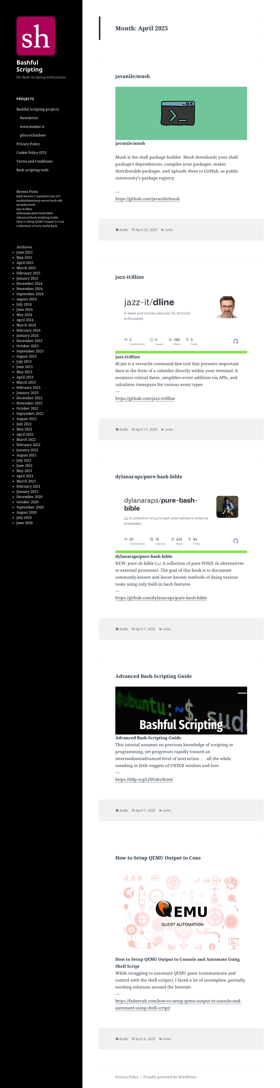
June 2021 (24, 465)
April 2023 (25, 377)
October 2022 (27, 408)
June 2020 (24, 522)
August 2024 (26, 299)
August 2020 (26, 512)
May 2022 (24, 429)
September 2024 (29, 294)
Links (169, 229)
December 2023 (29, 340)
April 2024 (25, 320)
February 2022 (28, 444)
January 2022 (27, 450)
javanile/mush (25, 205)
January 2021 (27, 491)
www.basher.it (32, 126)
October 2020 (27, 502)
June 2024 (24, 309)
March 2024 (26, 325)
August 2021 (26, 455)
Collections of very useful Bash (36, 226)
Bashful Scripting (29, 65)
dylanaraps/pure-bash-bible (34, 213)
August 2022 (26, 418)
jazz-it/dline (24, 209)
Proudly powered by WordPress (169, 1077)
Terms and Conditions (34, 161)
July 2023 (24, 361)
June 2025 (24, 252)
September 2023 (29, 351)
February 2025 (28, 273)
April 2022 (25, 434)
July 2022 (24, 424)
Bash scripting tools (32, 170)
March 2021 (26, 481)
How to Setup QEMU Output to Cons (40, 221)
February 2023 (28, 387)
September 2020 (29, 507)
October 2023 (27, 346)
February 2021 (28, 486)
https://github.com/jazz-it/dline (145, 398)
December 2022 (29, 398)
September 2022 (29, 413)
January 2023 (27, 392)
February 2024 (28, 330)
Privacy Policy (28, 144)
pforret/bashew (33, 135)
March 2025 (26, 267)
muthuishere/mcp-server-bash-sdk (39, 200)
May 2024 (24, 314)
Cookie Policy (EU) (31, 152)
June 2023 (24, 366)
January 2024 (27, 335)
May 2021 (24, 470)
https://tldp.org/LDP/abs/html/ (144, 779)
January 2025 (27, 278)
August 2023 (26, 356)
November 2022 (29, 403)
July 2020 (24, 517)
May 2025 (24, 257)
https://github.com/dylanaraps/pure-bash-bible (161, 598)
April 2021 (25, 476)
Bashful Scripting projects (37, 109)
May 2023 (24, 372)
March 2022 (26, 439)
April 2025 (25, 262)
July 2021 (24, 460)
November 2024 (29, 288)
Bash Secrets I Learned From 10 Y (38, 196)
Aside (123, 229)
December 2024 (29, 283)
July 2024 (24, 304)
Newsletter (29, 118)
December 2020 (29, 496)
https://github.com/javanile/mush (147, 199)
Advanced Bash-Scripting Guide (37, 217)
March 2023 (26, 382)
